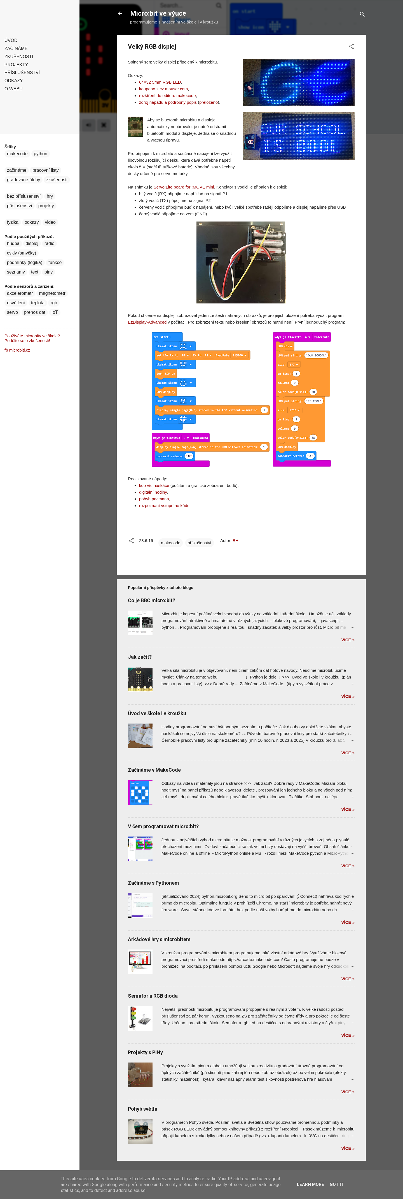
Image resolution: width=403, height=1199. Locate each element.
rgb (54, 302)
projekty (46, 205)
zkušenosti (56, 179)
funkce (55, 262)
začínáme (16, 170)
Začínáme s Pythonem (153, 883)
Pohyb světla (142, 1109)
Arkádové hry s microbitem (159, 939)
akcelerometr (20, 293)
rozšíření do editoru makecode (167, 95)
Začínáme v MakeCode (154, 770)
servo (12, 312)
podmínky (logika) (24, 262)
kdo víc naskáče (154, 485)
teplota (37, 302)
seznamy (16, 272)
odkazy (32, 222)
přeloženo (208, 102)
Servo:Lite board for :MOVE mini (184, 187)
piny (48, 272)
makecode (170, 542)
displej (32, 243)
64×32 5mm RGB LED (160, 82)
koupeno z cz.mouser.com (163, 88)
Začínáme (16, 48)
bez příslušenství (24, 196)
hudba (13, 243)
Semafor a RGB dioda (153, 996)
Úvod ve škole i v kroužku (157, 713)
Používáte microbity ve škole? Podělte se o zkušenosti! (32, 338)
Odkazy (13, 80)
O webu (13, 88)
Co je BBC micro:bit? (151, 600)
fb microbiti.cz (17, 350)
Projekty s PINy (145, 1052)
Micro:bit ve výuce (158, 13)
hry (50, 196)
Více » (348, 639)
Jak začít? (140, 657)
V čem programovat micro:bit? (163, 826)
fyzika (12, 222)
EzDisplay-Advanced (147, 322)
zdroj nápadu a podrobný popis (168, 102)
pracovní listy (45, 170)
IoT (54, 312)
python (40, 153)
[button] (351, 47)
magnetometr (52, 293)
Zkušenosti (18, 56)
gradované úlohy (23, 179)
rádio (49, 243)
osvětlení (16, 302)
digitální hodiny (153, 492)
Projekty (16, 64)
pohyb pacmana (154, 498)
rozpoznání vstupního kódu (164, 505)
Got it (337, 1184)
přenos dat (34, 312)
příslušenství (199, 542)
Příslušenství (22, 72)
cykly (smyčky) (21, 253)
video (50, 222)
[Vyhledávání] (362, 15)
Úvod (10, 40)
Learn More (310, 1184)
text (34, 272)
